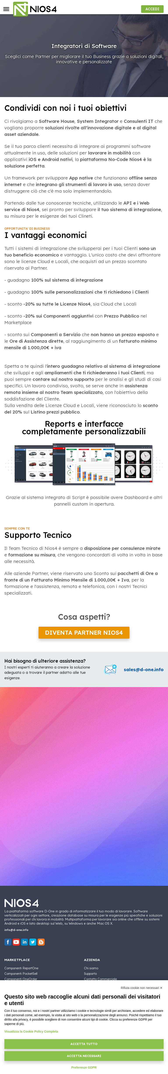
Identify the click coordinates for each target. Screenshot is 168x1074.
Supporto (90, 974)
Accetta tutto (84, 1044)
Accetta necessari (84, 1056)
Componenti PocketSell (20, 974)
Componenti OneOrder (20, 979)
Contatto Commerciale (100, 979)
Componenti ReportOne (21, 968)
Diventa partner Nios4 (84, 632)
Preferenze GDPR (84, 1067)
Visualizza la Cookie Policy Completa (31, 1031)
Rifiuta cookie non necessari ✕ (142, 988)
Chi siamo (91, 968)
